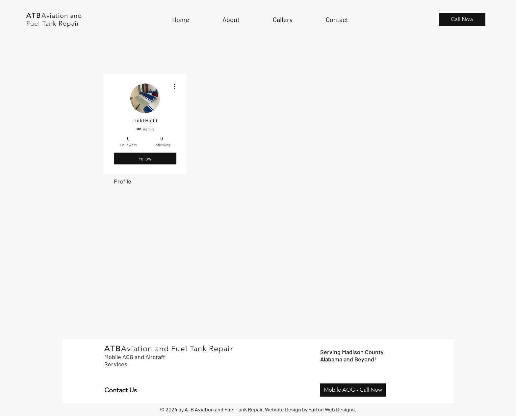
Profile (122, 181)
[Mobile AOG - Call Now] (353, 390)
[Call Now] (462, 19)
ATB (33, 15)
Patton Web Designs (331, 409)
